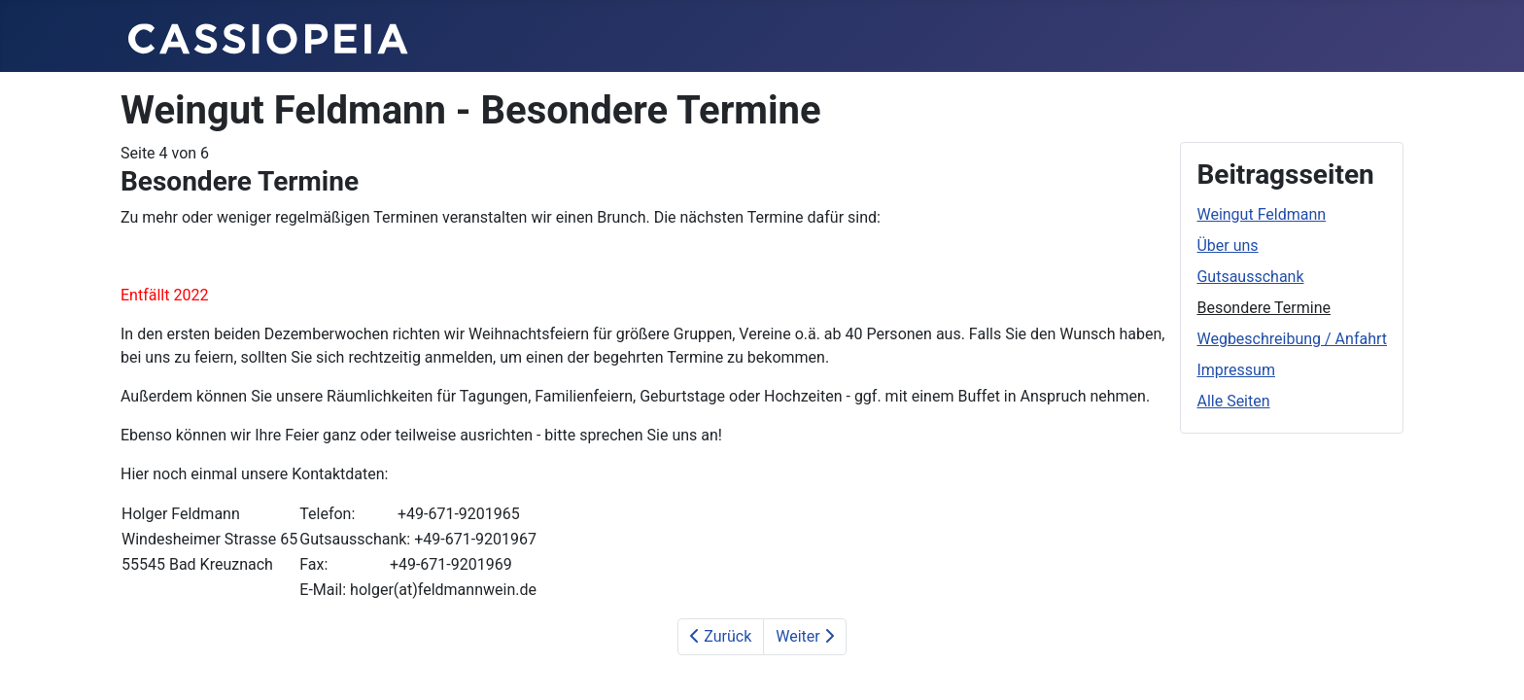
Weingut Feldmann (1261, 214)
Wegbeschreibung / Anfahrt (1291, 339)
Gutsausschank (1249, 276)
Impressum (1235, 370)
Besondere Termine (1263, 307)
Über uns (1227, 245)
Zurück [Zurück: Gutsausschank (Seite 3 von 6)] (720, 636)
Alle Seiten (1232, 401)
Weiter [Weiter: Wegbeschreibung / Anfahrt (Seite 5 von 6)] (804, 636)
